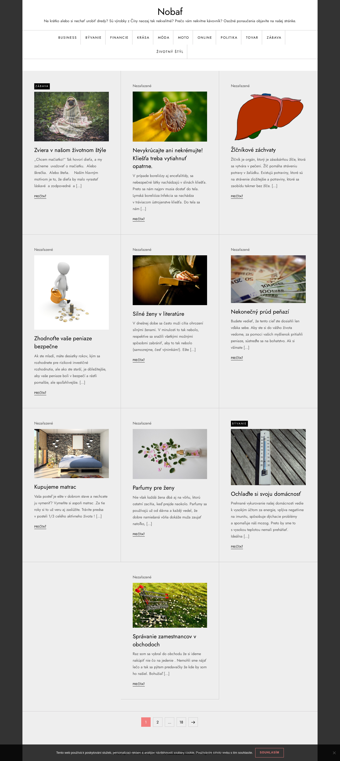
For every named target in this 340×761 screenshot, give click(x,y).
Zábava (274, 37)
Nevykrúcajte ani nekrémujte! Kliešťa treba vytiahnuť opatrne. (168, 158)
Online (205, 37)
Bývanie (93, 37)
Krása (143, 37)
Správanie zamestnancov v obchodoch (164, 640)
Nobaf (170, 11)
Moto (183, 37)
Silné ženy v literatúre (158, 314)
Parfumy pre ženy (153, 488)
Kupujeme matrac (55, 487)
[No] (334, 752)
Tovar (252, 37)
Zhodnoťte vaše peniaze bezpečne (63, 342)
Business (67, 37)
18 (182, 721)
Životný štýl (170, 51)
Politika (229, 37)
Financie (119, 37)
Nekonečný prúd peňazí (260, 311)
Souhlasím (269, 752)
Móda (164, 37)
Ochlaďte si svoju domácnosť (266, 494)
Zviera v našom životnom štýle (70, 150)
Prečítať (40, 196)
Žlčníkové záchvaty (253, 150)
